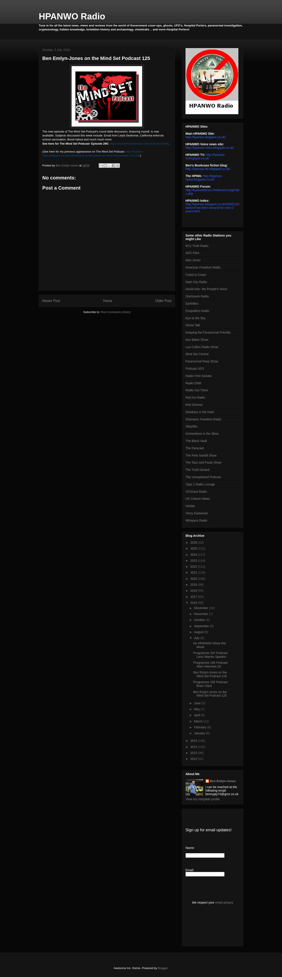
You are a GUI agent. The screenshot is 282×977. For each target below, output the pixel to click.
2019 (194, 584)
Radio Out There (197, 390)
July (197, 638)
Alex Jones (193, 260)
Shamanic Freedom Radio (203, 419)
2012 (194, 759)
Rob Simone (194, 404)
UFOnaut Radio (196, 491)
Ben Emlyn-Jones (223, 781)
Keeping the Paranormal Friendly (208, 332)
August (199, 632)
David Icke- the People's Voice (206, 289)
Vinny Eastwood (197, 513)
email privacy (224, 902)
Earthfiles (192, 303)
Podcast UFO (195, 368)
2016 (194, 602)
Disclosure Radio (197, 296)
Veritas (190, 506)
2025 (194, 548)
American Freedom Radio (203, 267)
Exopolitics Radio (197, 311)
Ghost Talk (193, 325)
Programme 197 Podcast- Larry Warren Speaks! (210, 654)
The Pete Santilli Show (201, 455)
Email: (190, 870)
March (198, 721)
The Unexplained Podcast (203, 477)
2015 (194, 740)
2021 (194, 572)
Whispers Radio (196, 520)
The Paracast (195, 448)
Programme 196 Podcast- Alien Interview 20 (210, 664)
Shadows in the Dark (200, 412)
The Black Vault (196, 441)
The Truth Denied (197, 470)
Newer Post (51, 301)
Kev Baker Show (197, 339)
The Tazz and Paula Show (203, 462)
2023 (194, 560)
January (200, 733)
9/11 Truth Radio (197, 246)
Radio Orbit (193, 383)
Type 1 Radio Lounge (200, 484)
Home (107, 301)
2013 (194, 753)
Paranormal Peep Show (202, 361)
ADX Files (192, 253)
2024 (194, 554)
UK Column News (198, 498)
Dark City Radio (196, 282)
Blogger (162, 968)
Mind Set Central (197, 354)
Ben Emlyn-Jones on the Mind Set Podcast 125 (210, 693)
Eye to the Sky (195, 318)
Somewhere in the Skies (202, 433)
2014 (194, 747)
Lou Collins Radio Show (202, 347)
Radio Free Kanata (199, 376)
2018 (194, 590)
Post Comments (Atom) (115, 312)
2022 (194, 566)
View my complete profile (203, 799)
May (197, 709)
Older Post (163, 301)
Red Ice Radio (195, 397)
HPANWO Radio (72, 16)
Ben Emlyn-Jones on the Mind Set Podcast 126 (210, 674)
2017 (194, 597)
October (200, 620)
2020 (194, 578)
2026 (194, 542)
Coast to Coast (196, 274)
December (201, 608)
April (197, 715)
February (200, 727)
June (197, 703)
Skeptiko (191, 426)
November (201, 614)
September (202, 626)
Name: (190, 848)
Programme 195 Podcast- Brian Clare (210, 684)
